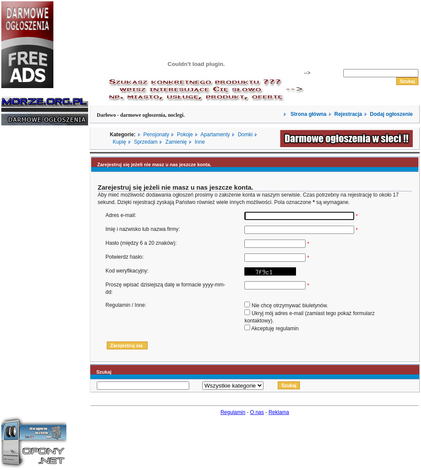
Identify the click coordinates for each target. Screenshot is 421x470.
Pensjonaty (156, 134)
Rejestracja (348, 114)
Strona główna (307, 114)
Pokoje (185, 134)
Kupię (119, 142)
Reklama (279, 412)
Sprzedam (146, 142)
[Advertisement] (27, 264)
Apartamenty (215, 134)
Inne (199, 142)
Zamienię (176, 142)
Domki (245, 134)
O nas (257, 412)
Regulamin (232, 412)
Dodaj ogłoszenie (391, 114)
